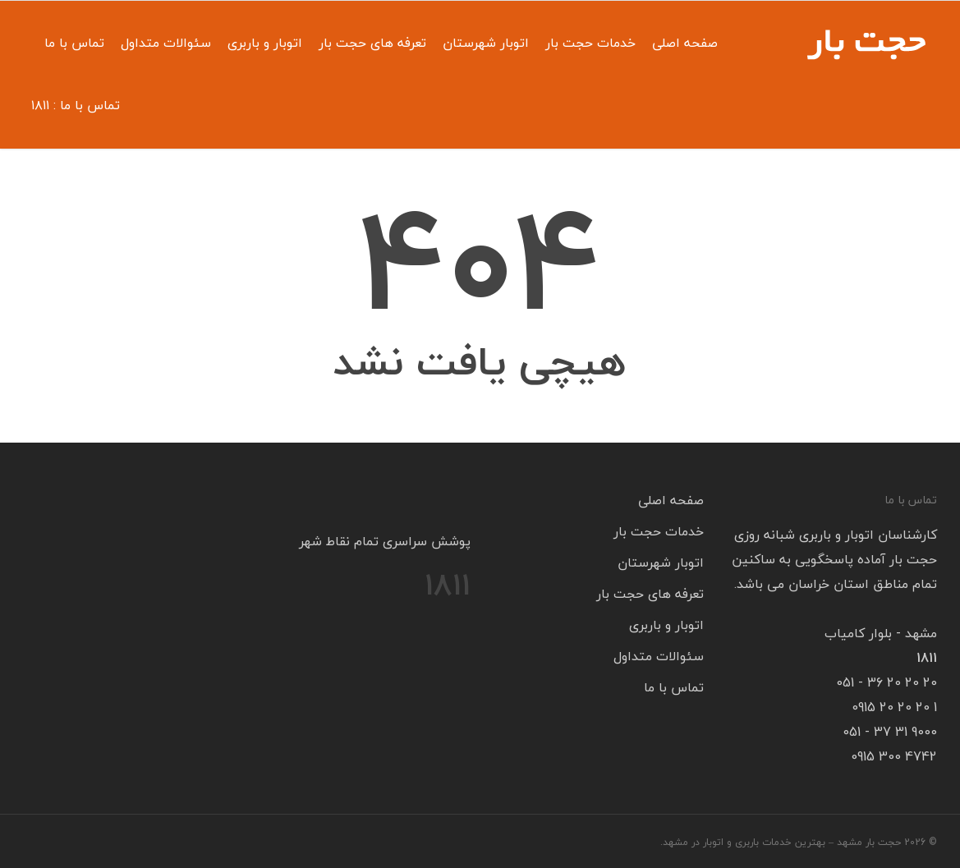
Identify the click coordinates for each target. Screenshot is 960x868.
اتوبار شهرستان (486, 42)
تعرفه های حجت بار (372, 42)
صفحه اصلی (685, 42)
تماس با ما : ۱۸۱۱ (75, 105)
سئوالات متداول (166, 42)
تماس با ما (74, 42)
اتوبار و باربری (264, 42)
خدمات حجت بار (590, 42)
